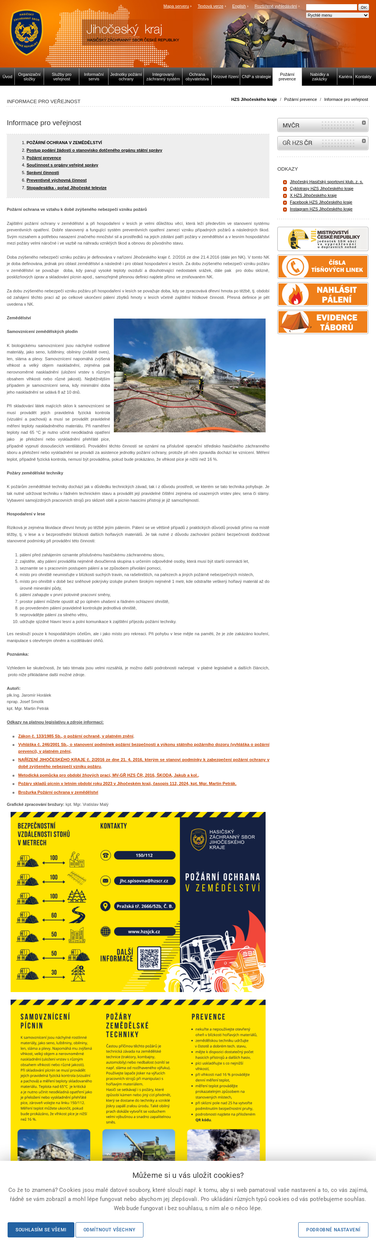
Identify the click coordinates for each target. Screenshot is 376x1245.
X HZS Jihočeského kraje (313, 195)
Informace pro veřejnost (346, 99)
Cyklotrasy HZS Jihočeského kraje (322, 188)
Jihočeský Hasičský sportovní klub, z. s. (326, 181)
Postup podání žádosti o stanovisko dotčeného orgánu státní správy (94, 150)
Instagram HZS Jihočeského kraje (321, 209)
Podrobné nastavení (333, 1229)
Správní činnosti (43, 172)
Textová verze (210, 6)
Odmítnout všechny (109, 1229)
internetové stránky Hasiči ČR (322, 143)
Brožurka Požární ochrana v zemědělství (58, 792)
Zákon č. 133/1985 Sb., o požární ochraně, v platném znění (75, 736)
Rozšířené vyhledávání (276, 6)
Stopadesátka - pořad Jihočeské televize (67, 187)
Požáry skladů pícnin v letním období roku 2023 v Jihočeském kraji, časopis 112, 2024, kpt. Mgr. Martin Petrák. (127, 783)
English (239, 6)
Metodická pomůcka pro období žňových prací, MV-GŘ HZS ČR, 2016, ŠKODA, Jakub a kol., (108, 775)
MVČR (322, 125)
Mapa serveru (176, 6)
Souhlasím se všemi (41, 1229)
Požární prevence (300, 99)
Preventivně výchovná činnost (57, 180)
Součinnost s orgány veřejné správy (62, 165)
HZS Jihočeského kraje (254, 99)
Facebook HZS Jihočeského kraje (321, 202)
